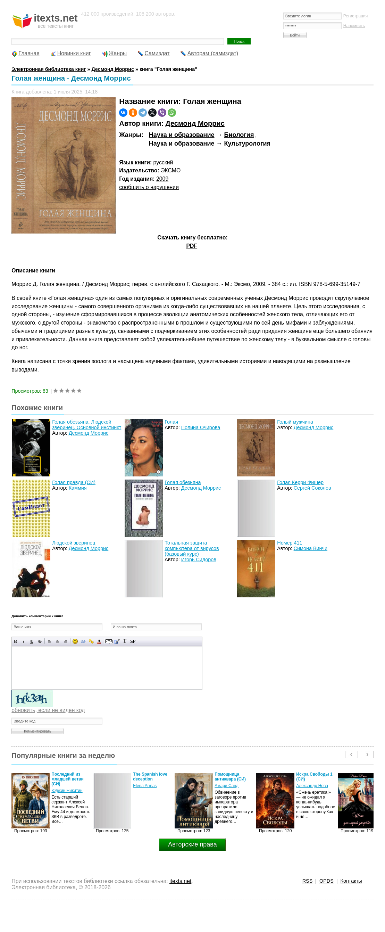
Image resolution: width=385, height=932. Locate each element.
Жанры (118, 53)
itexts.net (180, 881)
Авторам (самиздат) (212, 53)
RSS (307, 881)
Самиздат (157, 53)
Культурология (247, 143)
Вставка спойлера (133, 641)
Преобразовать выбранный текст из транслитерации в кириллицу (125, 641)
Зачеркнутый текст (40, 641)
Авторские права (192, 844)
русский (163, 162)
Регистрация (355, 16)
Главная (28, 53)
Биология (239, 134)
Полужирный (16, 641)
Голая (171, 422)
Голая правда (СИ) (73, 482)
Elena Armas (145, 785)
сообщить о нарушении (149, 187)
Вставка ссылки (83, 641)
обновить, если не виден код (48, 710)
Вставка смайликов (75, 641)
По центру (57, 641)
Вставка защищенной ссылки (91, 641)
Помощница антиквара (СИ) (230, 777)
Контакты (351, 881)
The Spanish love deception (150, 777)
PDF (191, 246)
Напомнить (354, 25)
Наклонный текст (24, 641)
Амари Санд (226, 785)
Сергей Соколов (312, 488)
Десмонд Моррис (195, 123)
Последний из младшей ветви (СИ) (67, 779)
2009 (162, 179)
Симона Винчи (310, 548)
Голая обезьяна (183, 482)
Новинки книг (74, 53)
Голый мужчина (295, 422)
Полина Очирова (200, 427)
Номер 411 (289, 543)
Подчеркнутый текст (32, 641)
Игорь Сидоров (198, 559)
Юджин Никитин (66, 790)
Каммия (78, 488)
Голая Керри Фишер (300, 482)
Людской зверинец (73, 543)
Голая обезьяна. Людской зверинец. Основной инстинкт (86, 424)
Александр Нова (312, 785)
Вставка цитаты (117, 641)
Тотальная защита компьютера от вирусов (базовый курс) (192, 548)
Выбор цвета (99, 641)
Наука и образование (182, 134)
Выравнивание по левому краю (49, 641)
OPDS (326, 881)
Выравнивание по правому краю (65, 641)
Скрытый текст (109, 641)
